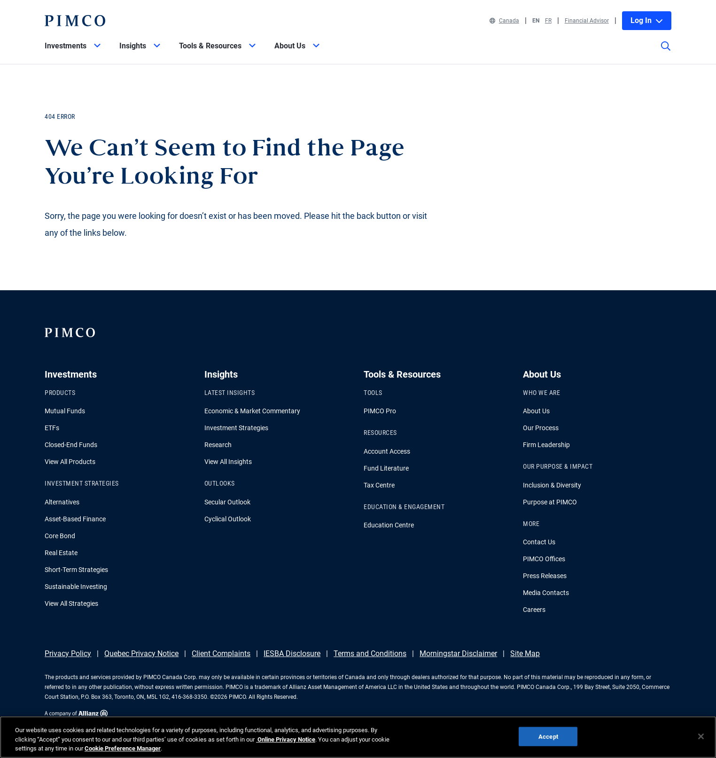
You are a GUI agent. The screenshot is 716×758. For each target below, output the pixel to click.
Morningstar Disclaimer (458, 653)
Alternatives (62, 502)
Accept (548, 736)
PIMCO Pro (380, 411)
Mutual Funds (65, 411)
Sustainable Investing (76, 586)
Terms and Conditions (370, 653)
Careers (534, 609)
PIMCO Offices (544, 559)
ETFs (52, 428)
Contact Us (539, 542)
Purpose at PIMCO (550, 502)
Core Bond (60, 536)
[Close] (701, 736)
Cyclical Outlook (227, 519)
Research (218, 445)
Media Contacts (546, 592)
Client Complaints (221, 653)
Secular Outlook (227, 502)
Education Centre (389, 525)
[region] (358, 737)
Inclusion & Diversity (552, 485)
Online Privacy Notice (285, 739)
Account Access (387, 451)
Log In (646, 20)
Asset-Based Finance (75, 519)
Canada (504, 20)
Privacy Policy (68, 653)
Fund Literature (386, 468)
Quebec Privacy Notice (141, 653)
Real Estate (61, 553)
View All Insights (228, 461)
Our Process (541, 428)
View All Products (70, 461)
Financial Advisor (587, 20)
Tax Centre (379, 485)
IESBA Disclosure (292, 653)
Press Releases (545, 576)
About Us (536, 411)
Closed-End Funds (71, 445)
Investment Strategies (236, 428)
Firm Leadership (546, 445)
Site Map (525, 653)
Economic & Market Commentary (252, 411)
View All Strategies (71, 603)
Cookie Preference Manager (123, 748)
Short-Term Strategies (76, 569)
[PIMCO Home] (75, 20)
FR (548, 20)
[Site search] (665, 52)
